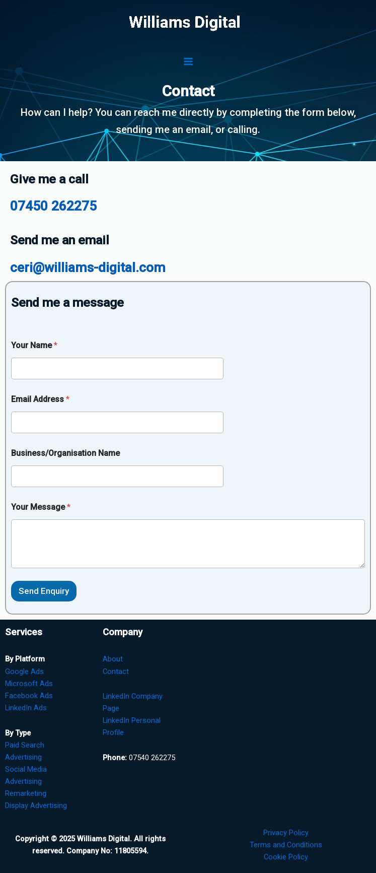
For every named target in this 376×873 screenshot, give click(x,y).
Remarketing (25, 793)
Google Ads (24, 671)
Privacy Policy (286, 832)
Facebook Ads (29, 695)
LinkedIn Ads (26, 707)
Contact (116, 671)
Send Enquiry (44, 591)
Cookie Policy (286, 856)
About (113, 658)
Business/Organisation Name (65, 453)
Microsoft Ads (29, 683)
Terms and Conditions (286, 844)
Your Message (40, 507)
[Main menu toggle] (188, 61)
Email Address (40, 399)
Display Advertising (36, 805)
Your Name (34, 345)
